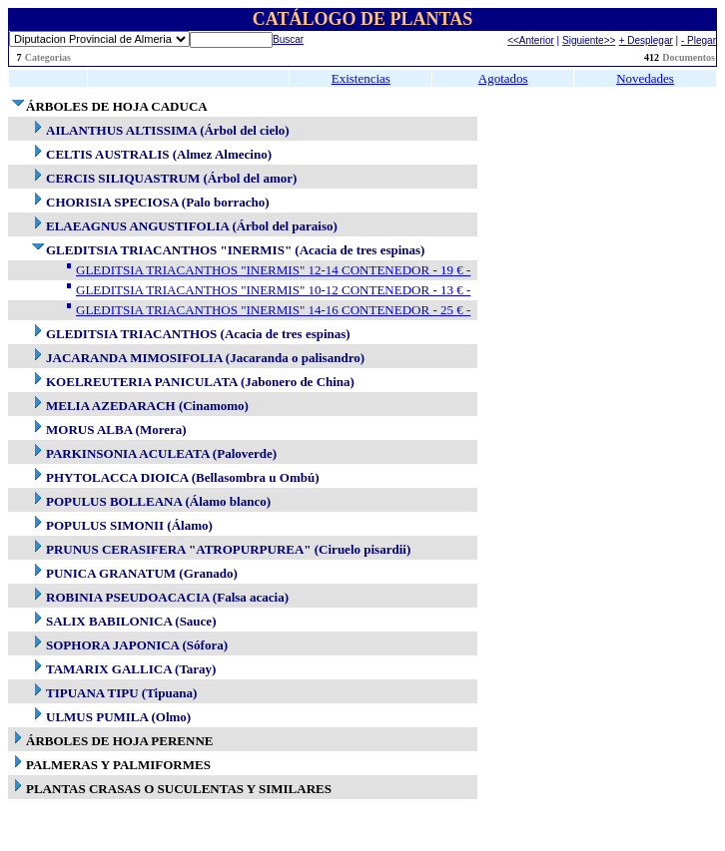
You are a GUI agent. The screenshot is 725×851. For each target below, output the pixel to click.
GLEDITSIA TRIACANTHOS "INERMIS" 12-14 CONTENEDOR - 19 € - (273, 269)
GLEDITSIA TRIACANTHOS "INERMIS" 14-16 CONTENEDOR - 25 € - (273, 309)
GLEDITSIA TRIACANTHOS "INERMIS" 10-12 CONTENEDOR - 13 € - (273, 289)
